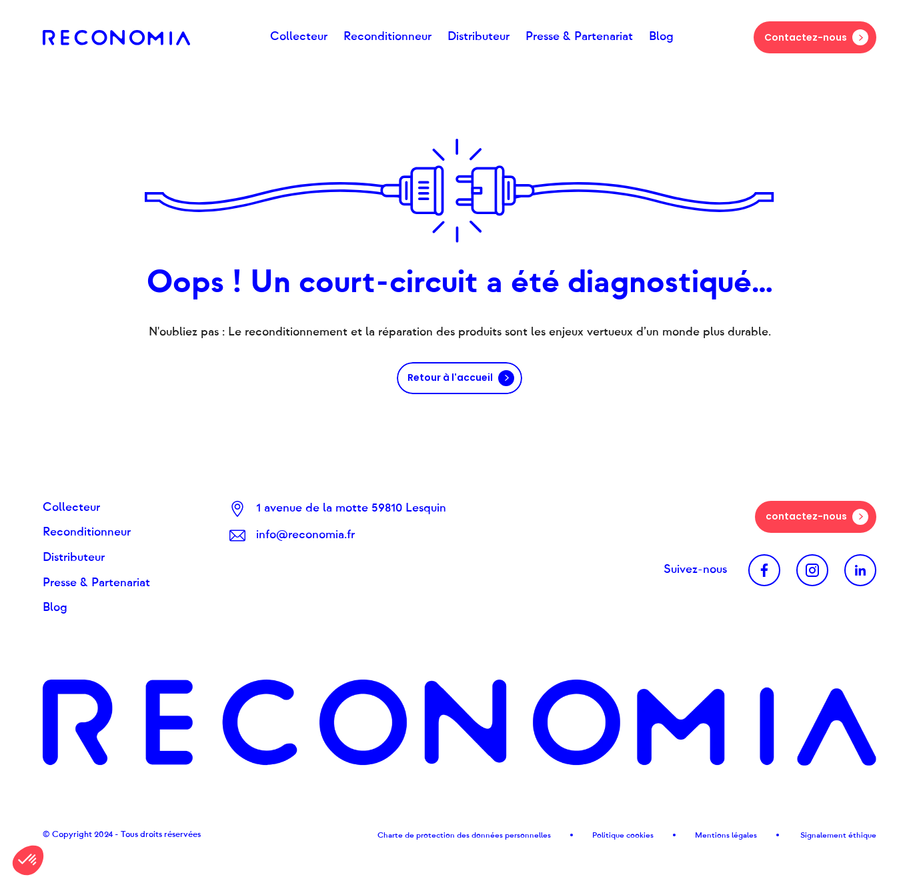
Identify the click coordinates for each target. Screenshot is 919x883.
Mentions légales (726, 835)
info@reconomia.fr (305, 535)
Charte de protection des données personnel (459, 835)
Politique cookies (623, 835)
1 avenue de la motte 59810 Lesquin (351, 508)
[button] (28, 860)
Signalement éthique (837, 835)
